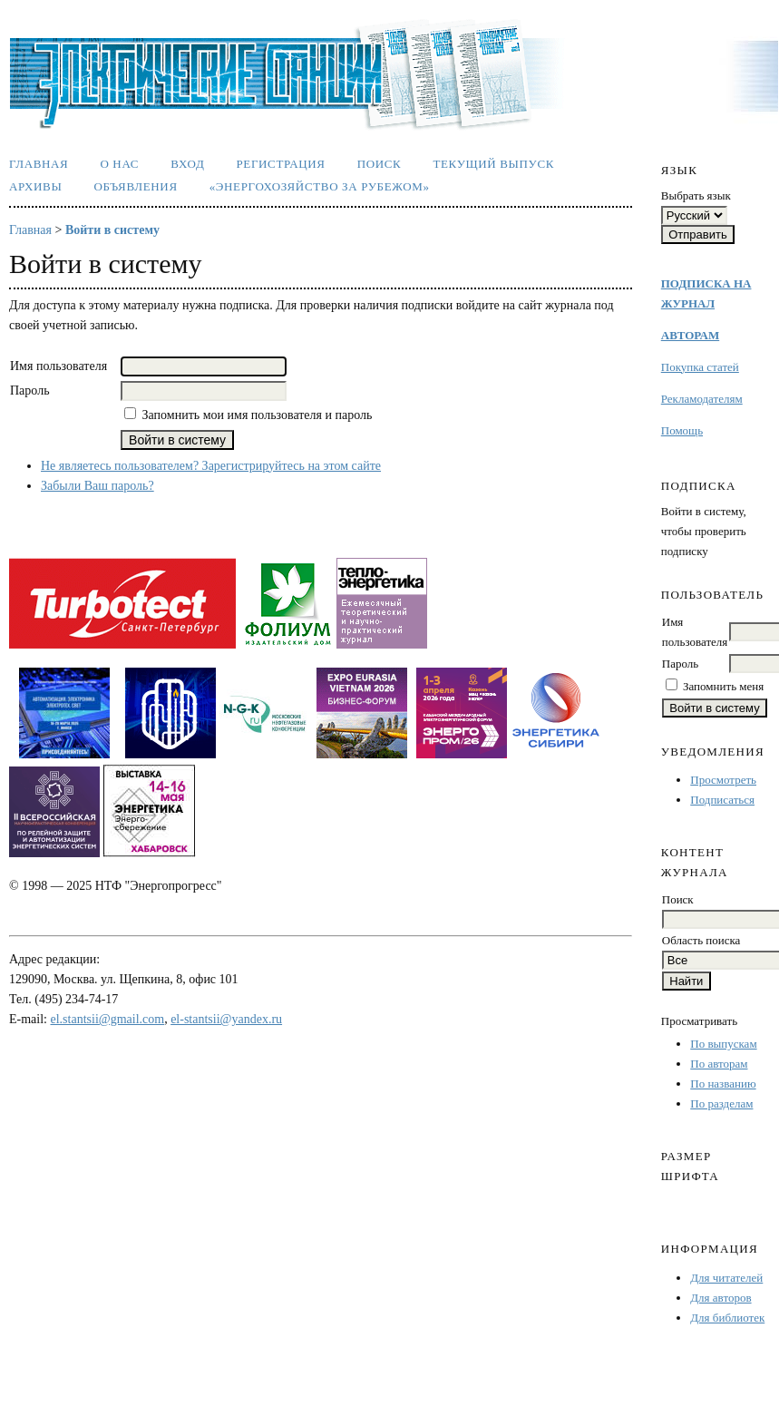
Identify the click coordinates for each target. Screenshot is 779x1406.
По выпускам (723, 1043)
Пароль (680, 663)
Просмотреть (723, 779)
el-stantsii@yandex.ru (226, 1019)
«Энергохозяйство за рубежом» (319, 186)
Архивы (35, 186)
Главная (38, 164)
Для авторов (720, 1297)
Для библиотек (727, 1317)
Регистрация (280, 164)
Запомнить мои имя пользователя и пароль (257, 415)
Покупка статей (700, 367)
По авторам (718, 1063)
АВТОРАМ (690, 335)
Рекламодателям (702, 398)
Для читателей (726, 1277)
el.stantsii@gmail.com (108, 1019)
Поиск (379, 164)
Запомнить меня (723, 686)
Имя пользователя (58, 366)
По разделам (721, 1103)
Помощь (682, 430)
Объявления (135, 186)
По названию (722, 1083)
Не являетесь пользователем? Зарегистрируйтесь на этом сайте (211, 466)
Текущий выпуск (493, 164)
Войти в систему (112, 230)
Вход (187, 164)
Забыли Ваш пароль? (97, 486)
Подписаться (722, 799)
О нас (119, 164)
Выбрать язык (696, 195)
